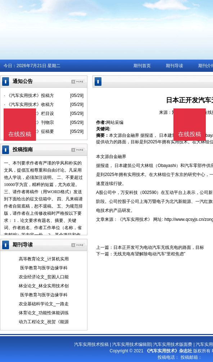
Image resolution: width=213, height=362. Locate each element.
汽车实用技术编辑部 (131, 344)
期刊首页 (142, 65)
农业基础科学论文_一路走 (44, 303)
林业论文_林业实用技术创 (44, 285)
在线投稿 (189, 134)
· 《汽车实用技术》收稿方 (29, 104)
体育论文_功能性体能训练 (44, 312)
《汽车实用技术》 (135, 219)
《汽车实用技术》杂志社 (168, 350)
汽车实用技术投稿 (91, 344)
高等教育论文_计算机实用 (44, 258)
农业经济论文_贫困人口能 (44, 276)
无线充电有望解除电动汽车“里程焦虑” (149, 253)
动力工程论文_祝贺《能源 (44, 321)
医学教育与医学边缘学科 (44, 267)
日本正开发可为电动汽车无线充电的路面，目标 (158, 247)
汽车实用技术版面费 (172, 344)
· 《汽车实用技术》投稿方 (29, 95)
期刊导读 (174, 65)
